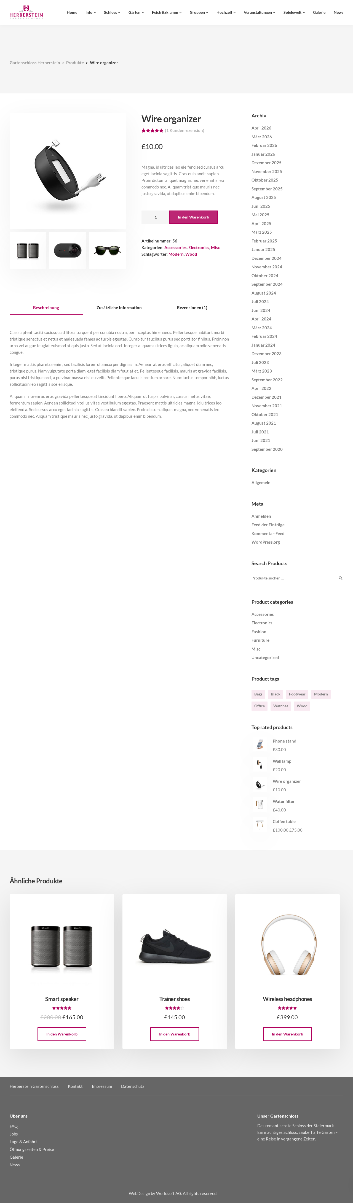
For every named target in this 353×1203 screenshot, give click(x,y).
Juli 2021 (260, 431)
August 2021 (264, 422)
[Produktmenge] (155, 217)
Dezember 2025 (267, 162)
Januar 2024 (263, 344)
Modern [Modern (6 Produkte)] (321, 694)
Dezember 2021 (267, 397)
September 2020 (267, 449)
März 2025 (262, 232)
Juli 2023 (260, 362)
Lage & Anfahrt (23, 1141)
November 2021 (267, 405)
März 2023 (262, 370)
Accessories (175, 247)
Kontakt (75, 1086)
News (338, 12)
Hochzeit (224, 12)
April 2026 (261, 127)
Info (88, 12)
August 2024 (264, 292)
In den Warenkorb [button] (61, 1034)
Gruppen (197, 12)
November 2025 (267, 171)
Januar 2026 (263, 154)
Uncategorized (265, 657)
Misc (215, 247)
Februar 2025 (264, 240)
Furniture (260, 640)
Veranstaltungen (258, 12)
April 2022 (261, 388)
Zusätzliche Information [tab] (119, 307)
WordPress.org (266, 542)
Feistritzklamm (165, 12)
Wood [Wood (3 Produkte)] (302, 705)
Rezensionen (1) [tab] (192, 307)
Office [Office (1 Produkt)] (259, 705)
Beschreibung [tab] (46, 307)
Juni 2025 (261, 206)
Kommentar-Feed (268, 533)
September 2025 (267, 188)
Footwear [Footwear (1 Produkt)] (297, 694)
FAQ (14, 1126)
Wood (191, 254)
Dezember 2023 (267, 353)
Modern (176, 254)
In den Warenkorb (193, 217)
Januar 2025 (263, 249)
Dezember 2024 (267, 258)
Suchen (340, 578)
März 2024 (262, 327)
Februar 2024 (264, 336)
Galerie (319, 12)
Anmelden (261, 516)
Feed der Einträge (268, 524)
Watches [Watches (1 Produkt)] (280, 705)
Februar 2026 (264, 145)
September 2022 (267, 379)
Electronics (198, 247)
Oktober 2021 (265, 414)
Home (72, 12)
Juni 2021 (261, 440)
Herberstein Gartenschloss (34, 1086)
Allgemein (261, 482)
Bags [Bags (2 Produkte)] (258, 694)
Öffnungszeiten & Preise (32, 1149)
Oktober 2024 (265, 275)
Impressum (102, 1086)
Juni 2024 (261, 310)
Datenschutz (132, 1086)
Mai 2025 (260, 214)
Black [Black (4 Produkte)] (275, 694)
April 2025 (261, 223)
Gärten (134, 12)
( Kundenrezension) (184, 130)
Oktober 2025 (265, 179)
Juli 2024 (260, 301)
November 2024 (267, 266)
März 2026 (262, 136)
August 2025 (264, 197)
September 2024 (267, 284)
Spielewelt (292, 12)
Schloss (110, 12)
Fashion (259, 631)
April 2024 (261, 318)
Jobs (14, 1133)
